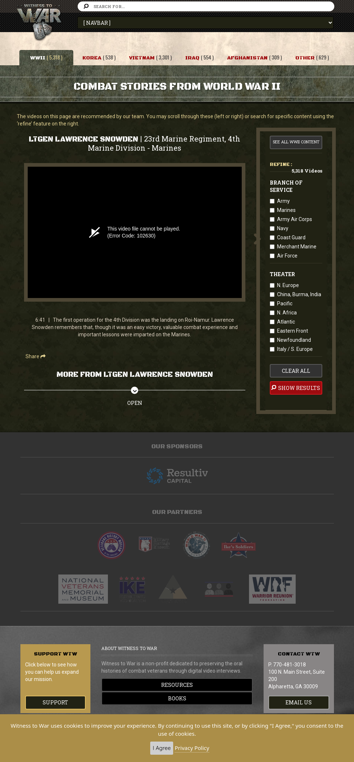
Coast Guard (291, 237)
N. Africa (287, 313)
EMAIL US (298, 702)
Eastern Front (292, 331)
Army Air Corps (294, 219)
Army (283, 201)
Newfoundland (294, 340)
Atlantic (286, 322)
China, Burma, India (299, 294)
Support (55, 702)
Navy (282, 228)
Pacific (284, 303)
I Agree (162, 747)
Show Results (295, 387)
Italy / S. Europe (295, 349)
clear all (296, 370)
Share (36, 356)
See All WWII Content (296, 141)
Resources (177, 684)
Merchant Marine (296, 247)
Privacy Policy (192, 747)
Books (177, 698)
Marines (286, 210)
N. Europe (288, 285)
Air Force (287, 256)
